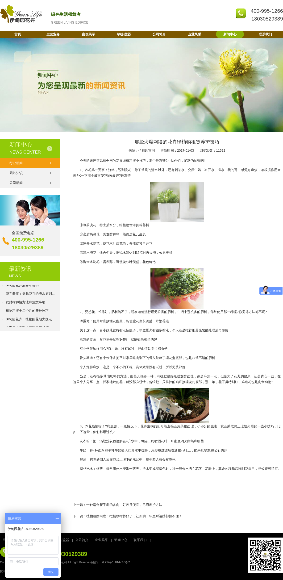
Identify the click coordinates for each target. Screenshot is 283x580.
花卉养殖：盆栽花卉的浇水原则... (30, 294)
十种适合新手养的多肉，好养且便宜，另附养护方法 (124, 505)
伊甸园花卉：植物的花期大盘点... (30, 320)
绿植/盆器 (124, 34)
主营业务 (53, 34)
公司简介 (159, 34)
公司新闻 (30, 183)
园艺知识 (30, 173)
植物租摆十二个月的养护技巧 (27, 311)
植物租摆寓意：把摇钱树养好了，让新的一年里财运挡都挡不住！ (134, 516)
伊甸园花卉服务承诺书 (22, 286)
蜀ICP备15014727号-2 (116, 562)
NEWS (15, 276)
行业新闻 (30, 163)
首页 (17, 34)
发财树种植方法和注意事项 (25, 303)
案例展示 (88, 34)
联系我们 (265, 34)
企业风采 (194, 34)
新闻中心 (230, 34)
